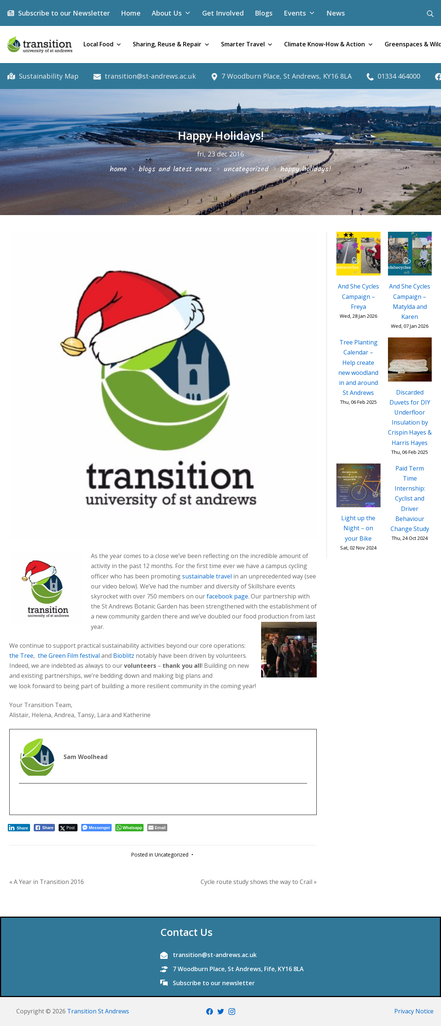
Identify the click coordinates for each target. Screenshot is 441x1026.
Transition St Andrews (98, 1011)
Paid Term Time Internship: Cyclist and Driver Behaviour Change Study (410, 498)
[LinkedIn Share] (19, 827)
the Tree (21, 655)
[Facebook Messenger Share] (96, 827)
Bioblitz (123, 655)
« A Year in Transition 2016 (46, 882)
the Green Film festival (68, 655)
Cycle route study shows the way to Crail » (259, 882)
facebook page (227, 596)
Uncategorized (171, 854)
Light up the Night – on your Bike (358, 528)
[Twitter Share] (68, 827)
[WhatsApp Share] (129, 827)
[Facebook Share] (44, 827)
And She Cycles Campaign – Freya (358, 296)
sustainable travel (207, 576)
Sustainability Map (48, 76)
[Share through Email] (157, 827)
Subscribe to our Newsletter (63, 13)
